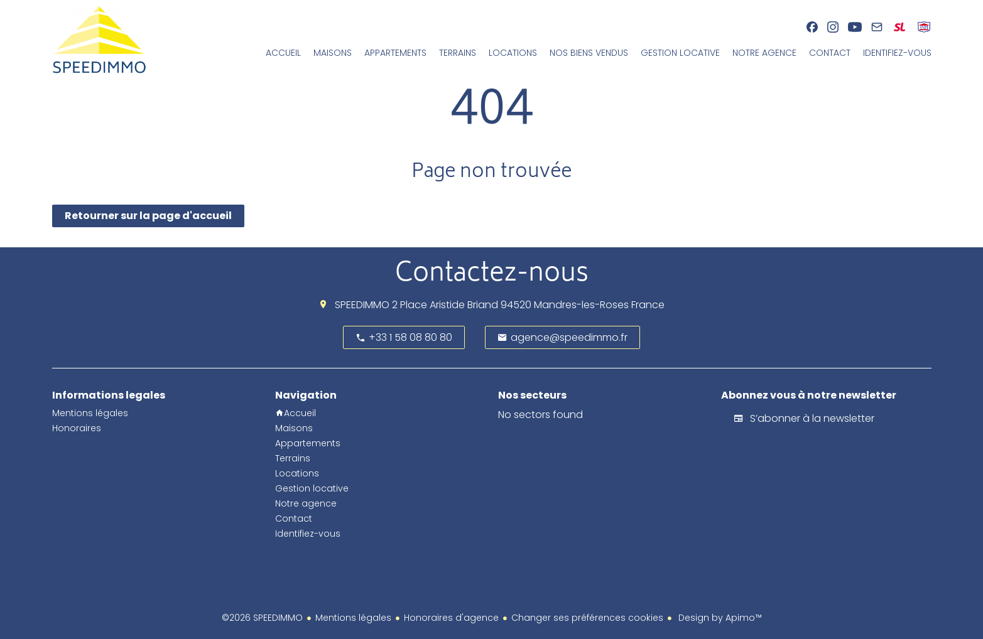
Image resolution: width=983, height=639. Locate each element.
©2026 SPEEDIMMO (262, 617)
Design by (719, 617)
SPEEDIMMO (362, 305)
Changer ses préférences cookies (587, 617)
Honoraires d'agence (451, 617)
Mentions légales (353, 617)
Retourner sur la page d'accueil (148, 215)
